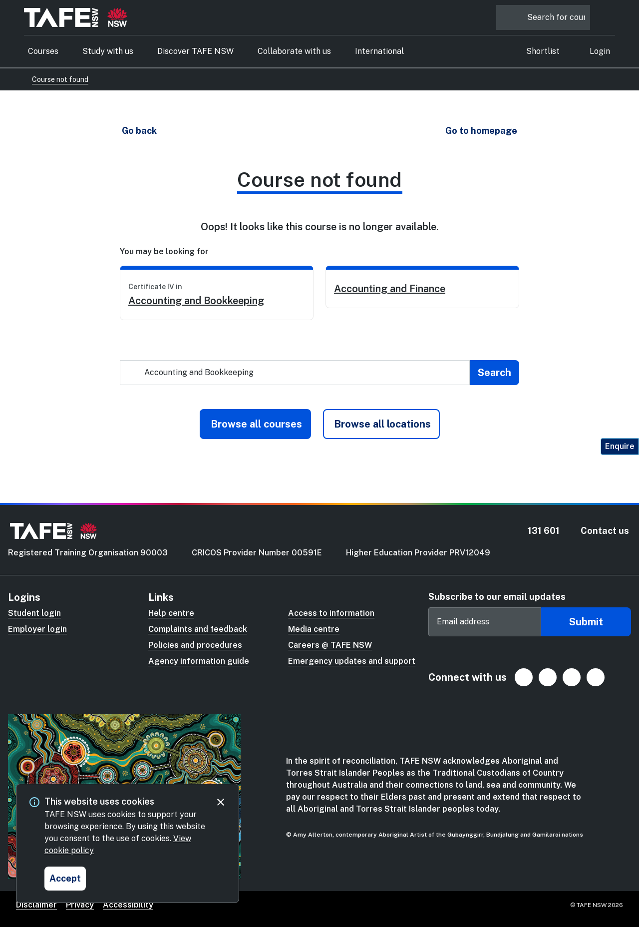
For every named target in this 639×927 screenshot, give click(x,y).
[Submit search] (494, 372)
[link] (217, 293)
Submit (586, 622)
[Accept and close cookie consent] (65, 879)
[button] (139, 130)
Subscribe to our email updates (497, 596)
